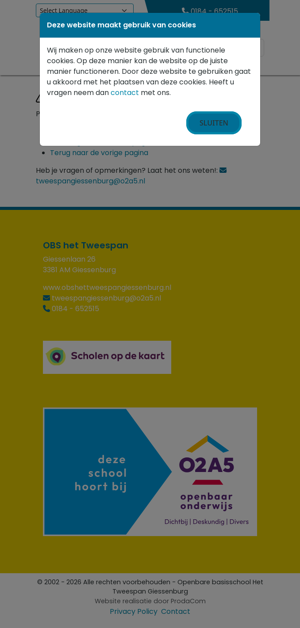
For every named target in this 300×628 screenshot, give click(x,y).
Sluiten (214, 123)
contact (125, 93)
